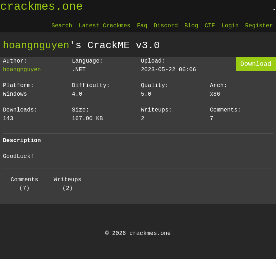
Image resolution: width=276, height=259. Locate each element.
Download (255, 64)
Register (259, 26)
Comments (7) (24, 184)
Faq (142, 26)
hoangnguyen (36, 45)
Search (61, 26)
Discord (166, 26)
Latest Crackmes (104, 26)
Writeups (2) (68, 184)
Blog (191, 26)
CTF (209, 26)
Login (230, 26)
